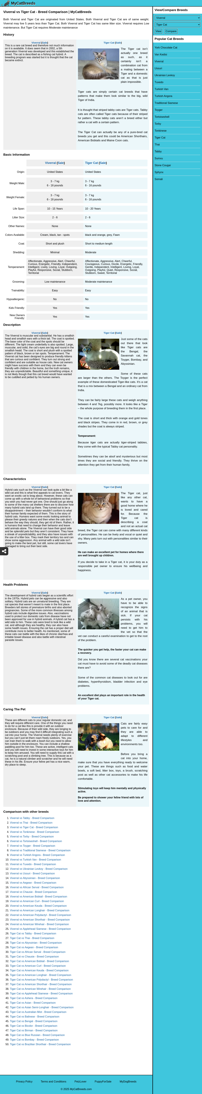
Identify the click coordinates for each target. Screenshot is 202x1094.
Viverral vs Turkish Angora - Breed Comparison (37, 855)
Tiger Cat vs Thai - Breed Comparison (32, 938)
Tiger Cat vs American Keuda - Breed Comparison (39, 970)
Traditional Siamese (166, 103)
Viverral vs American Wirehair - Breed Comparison (39, 924)
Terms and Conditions (53, 1081)
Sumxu (159, 158)
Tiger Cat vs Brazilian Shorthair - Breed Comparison (40, 1044)
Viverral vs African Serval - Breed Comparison (37, 887)
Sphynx (159, 172)
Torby (158, 123)
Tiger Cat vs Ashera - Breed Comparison (33, 998)
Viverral (36, 42)
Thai (157, 144)
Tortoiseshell (162, 116)
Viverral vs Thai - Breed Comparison (31, 822)
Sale (44, 42)
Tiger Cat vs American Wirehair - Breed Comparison (40, 988)
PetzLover (80, 1081)
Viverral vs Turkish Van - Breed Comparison (35, 859)
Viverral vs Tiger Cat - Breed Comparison (34, 827)
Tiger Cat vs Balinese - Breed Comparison (34, 1016)
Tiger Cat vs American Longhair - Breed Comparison (40, 975)
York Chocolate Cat (166, 47)
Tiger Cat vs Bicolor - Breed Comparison (33, 1025)
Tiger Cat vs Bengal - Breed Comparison (33, 1021)
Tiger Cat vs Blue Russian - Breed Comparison (37, 1035)
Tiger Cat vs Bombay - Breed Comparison (34, 1039)
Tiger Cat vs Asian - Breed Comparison (33, 1002)
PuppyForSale (103, 1081)
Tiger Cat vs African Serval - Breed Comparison (37, 952)
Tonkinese (160, 130)
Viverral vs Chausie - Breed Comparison (33, 892)
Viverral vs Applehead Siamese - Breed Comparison (40, 928)
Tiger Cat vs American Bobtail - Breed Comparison (39, 961)
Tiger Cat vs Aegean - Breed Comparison (34, 947)
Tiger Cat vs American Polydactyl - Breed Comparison (41, 979)
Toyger (159, 109)
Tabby (158, 151)
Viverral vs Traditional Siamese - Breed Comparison (40, 850)
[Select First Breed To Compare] (177, 17)
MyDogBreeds (128, 1081)
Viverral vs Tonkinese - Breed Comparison (34, 832)
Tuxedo (159, 82)
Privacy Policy (24, 1081)
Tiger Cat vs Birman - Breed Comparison (33, 1030)
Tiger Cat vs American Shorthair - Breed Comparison (41, 984)
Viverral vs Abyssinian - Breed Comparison (35, 878)
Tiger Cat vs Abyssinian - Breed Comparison (36, 942)
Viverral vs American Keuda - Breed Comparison (38, 905)
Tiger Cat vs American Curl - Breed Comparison (38, 965)
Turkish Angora (163, 96)
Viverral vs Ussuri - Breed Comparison (32, 873)
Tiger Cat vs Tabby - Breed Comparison (33, 933)
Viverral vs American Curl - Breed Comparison (37, 901)
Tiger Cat (109, 42)
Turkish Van (161, 89)
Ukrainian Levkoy (165, 75)
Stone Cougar (163, 165)
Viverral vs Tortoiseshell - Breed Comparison (36, 841)
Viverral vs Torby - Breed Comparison (32, 836)
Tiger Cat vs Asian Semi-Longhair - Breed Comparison (41, 1007)
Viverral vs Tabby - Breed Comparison (32, 818)
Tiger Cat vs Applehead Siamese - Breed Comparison (41, 993)
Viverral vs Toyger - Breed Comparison (32, 845)
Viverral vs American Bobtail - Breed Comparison (38, 896)
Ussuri (158, 68)
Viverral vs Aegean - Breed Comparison (33, 882)
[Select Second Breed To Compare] (177, 24)
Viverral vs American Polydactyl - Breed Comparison (40, 915)
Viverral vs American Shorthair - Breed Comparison (40, 919)
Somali (159, 179)
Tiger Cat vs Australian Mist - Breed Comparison (38, 1012)
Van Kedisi (161, 54)
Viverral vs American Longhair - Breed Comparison (39, 910)
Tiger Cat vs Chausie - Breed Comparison (34, 956)
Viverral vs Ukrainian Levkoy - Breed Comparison (39, 868)
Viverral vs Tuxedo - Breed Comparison (33, 864)
